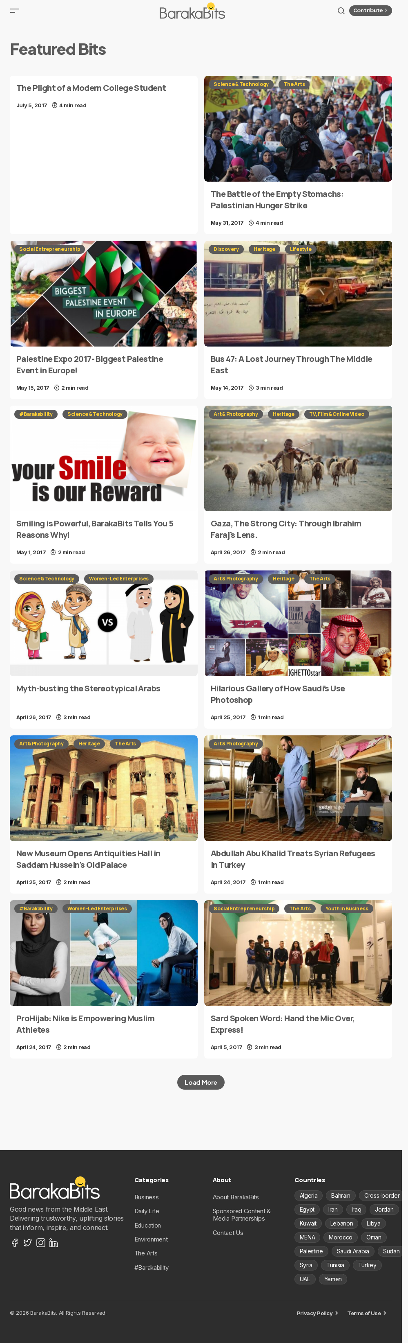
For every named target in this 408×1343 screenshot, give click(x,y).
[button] (15, 14)
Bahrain (340, 1195)
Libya (373, 1223)
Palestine (311, 1251)
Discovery (226, 255)
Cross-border (381, 1195)
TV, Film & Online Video (336, 420)
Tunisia (335, 1265)
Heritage (264, 255)
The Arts (294, 90)
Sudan (391, 1251)
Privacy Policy (315, 1313)
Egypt (307, 1209)
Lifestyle (301, 255)
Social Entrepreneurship (49, 255)
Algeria (309, 1195)
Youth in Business (347, 915)
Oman (373, 1237)
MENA (307, 1237)
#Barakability (36, 420)
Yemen (333, 1278)
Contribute (371, 13)
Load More (201, 1088)
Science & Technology (241, 90)
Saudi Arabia (353, 1251)
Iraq (356, 1209)
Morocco (340, 1237)
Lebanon (341, 1223)
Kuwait (308, 1223)
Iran (333, 1209)
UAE (305, 1278)
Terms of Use (364, 1313)
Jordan (384, 1209)
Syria (306, 1265)
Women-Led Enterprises (119, 585)
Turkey (367, 1265)
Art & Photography (236, 420)
